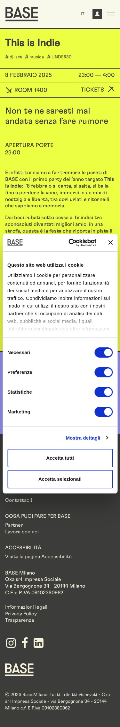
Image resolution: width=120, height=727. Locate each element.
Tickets (92, 90)
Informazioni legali (26, 607)
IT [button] (82, 14)
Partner (14, 525)
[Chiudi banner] (110, 242)
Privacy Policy (21, 613)
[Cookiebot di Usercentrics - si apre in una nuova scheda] (71, 243)
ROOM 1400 (26, 90)
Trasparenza (19, 620)
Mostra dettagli (83, 438)
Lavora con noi (22, 531)
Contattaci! (18, 500)
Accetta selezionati (60, 479)
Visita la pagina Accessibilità (38, 556)
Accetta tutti (60, 458)
